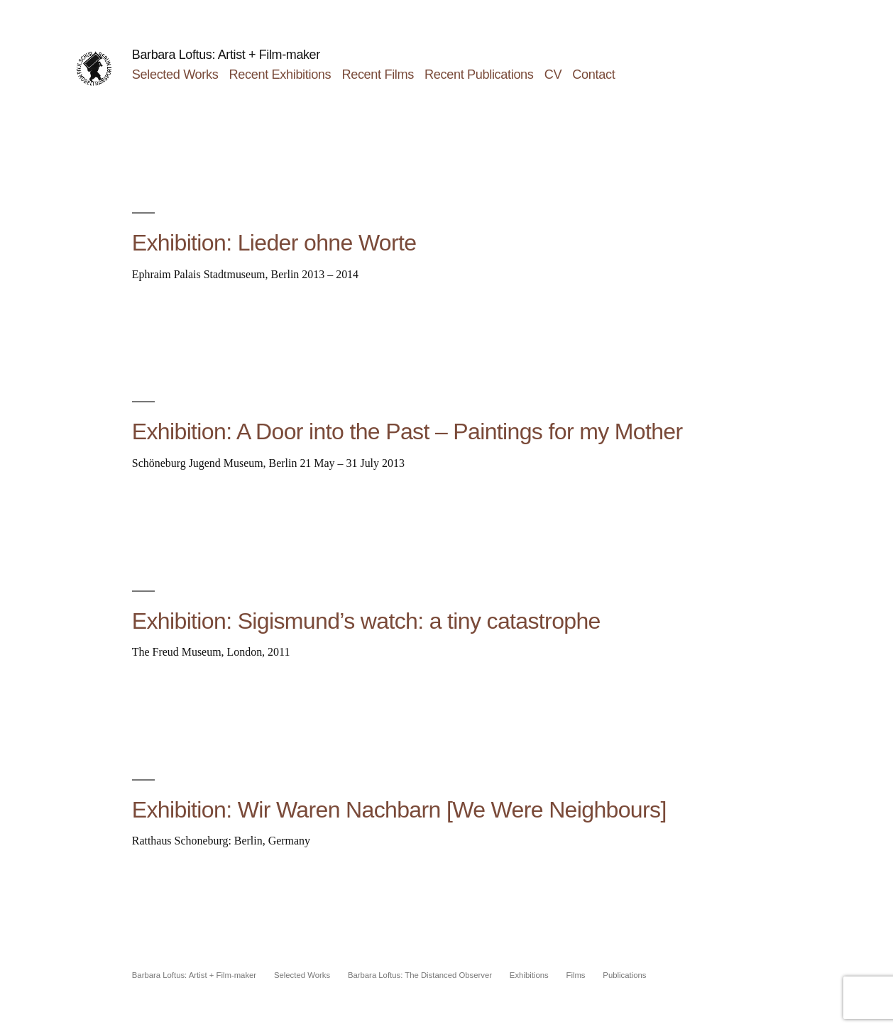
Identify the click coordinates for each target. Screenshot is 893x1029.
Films (575, 975)
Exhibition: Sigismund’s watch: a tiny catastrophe (366, 621)
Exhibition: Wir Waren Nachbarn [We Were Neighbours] (399, 809)
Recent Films (377, 74)
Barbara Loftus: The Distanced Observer (420, 975)
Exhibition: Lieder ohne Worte (274, 242)
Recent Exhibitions (280, 74)
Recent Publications (478, 74)
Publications (624, 975)
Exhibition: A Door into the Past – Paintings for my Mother (407, 431)
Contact (593, 74)
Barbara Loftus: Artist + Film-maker (226, 55)
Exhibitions (529, 975)
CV (552, 74)
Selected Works (175, 74)
